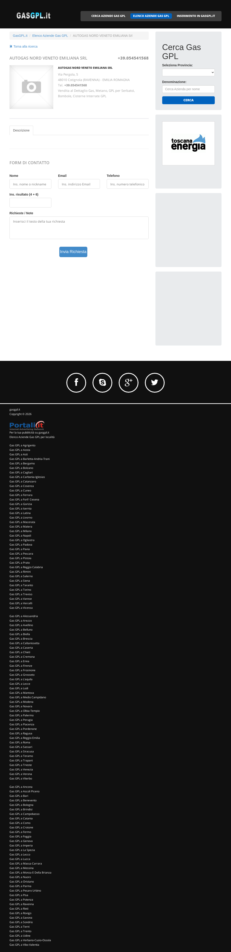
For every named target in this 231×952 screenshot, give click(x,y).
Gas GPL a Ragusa (20, 733)
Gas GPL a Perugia (21, 720)
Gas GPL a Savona (20, 918)
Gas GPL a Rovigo (20, 913)
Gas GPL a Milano (20, 531)
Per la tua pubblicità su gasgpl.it (29, 432)
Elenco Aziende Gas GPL (50, 35)
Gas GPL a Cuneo (20, 490)
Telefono (113, 175)
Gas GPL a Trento (20, 931)
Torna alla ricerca (23, 46)
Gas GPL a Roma (19, 742)
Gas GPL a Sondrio (21, 922)
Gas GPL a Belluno (20, 630)
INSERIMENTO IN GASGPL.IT (196, 16)
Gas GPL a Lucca (19, 859)
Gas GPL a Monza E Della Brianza (30, 872)
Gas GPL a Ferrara (20, 495)
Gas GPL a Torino (20, 590)
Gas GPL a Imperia (21, 845)
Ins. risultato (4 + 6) (23, 194)
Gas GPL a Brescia (20, 639)
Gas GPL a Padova (20, 544)
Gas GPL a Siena (19, 581)
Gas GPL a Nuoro (20, 877)
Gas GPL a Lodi (18, 688)
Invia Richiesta (73, 251)
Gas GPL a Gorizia (20, 504)
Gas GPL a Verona (20, 774)
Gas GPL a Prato (19, 563)
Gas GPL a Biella (19, 634)
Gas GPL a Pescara (21, 554)
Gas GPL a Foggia (20, 836)
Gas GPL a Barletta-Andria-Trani (29, 459)
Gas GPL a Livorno (20, 517)
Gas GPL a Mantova (21, 693)
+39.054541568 (133, 58)
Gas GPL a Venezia (21, 769)
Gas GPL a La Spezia (22, 850)
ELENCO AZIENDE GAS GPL (151, 16)
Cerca (188, 100)
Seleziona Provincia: (177, 65)
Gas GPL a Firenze (20, 666)
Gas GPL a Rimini (20, 572)
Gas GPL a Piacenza (21, 724)
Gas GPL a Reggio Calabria (26, 567)
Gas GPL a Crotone (21, 827)
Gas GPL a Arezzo (20, 620)
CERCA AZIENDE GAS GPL (108, 16)
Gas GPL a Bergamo (22, 463)
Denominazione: (174, 82)
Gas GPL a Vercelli (20, 603)
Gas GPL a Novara (20, 706)
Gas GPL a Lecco (19, 854)
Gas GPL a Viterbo (20, 778)
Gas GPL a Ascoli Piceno (24, 791)
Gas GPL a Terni (19, 927)
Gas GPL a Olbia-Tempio (24, 711)
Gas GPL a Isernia (20, 508)
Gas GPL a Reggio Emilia (24, 738)
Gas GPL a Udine (19, 936)
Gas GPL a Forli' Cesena (24, 499)
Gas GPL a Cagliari (21, 472)
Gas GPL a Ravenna (21, 904)
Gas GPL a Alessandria (23, 616)
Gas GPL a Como (19, 823)
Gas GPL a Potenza (21, 899)
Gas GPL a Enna (19, 661)
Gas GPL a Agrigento (22, 445)
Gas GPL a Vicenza (21, 608)
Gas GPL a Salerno (21, 576)
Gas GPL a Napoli (20, 535)
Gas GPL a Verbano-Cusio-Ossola (30, 940)
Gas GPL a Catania (21, 818)
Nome (13, 175)
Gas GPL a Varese (20, 599)
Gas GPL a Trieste (20, 765)
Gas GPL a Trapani (21, 760)
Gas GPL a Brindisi (20, 809)
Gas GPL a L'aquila (20, 679)
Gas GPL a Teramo (21, 756)
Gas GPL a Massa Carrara (25, 863)
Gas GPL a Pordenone (23, 729)
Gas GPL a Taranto (21, 585)
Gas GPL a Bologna (21, 805)
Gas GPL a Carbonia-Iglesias (27, 477)
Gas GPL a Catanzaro (22, 481)
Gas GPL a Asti (18, 454)
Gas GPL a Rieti (18, 909)
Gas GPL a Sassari (20, 747)
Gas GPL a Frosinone (22, 670)
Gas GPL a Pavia (19, 549)
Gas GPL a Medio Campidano (27, 697)
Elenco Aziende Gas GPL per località (32, 437)
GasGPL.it (20, 35)
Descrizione (21, 130)
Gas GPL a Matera (20, 526)
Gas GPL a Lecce (19, 684)
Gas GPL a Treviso (20, 594)
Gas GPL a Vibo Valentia (24, 945)
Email (62, 175)
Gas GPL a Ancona (20, 787)
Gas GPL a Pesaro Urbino (25, 890)
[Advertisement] (196, 228)
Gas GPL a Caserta (21, 648)
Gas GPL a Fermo (20, 832)
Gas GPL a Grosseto (22, 675)
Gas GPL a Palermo (21, 715)
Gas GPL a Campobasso (24, 814)
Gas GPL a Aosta (19, 450)
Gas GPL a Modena (21, 702)
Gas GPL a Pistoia (20, 558)
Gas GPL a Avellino (21, 625)
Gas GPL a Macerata (22, 522)
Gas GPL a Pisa (18, 895)
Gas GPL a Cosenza (21, 486)
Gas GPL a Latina (20, 513)
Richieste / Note (21, 213)
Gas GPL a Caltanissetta (24, 643)
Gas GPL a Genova (21, 841)
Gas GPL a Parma (20, 886)
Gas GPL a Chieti (19, 652)
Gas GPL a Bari (18, 796)
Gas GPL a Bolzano (21, 468)
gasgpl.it (14, 409)
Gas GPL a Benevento (23, 800)
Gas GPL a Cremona (22, 657)
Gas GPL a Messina (21, 868)
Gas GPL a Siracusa (21, 751)
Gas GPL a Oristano (21, 881)
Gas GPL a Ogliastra (22, 540)
